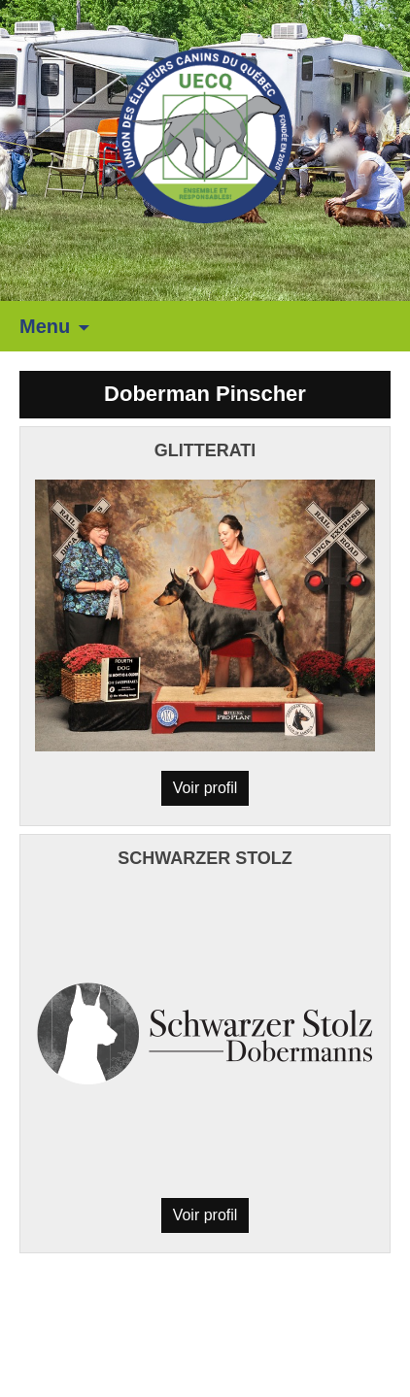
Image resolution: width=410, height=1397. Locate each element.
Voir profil (205, 788)
